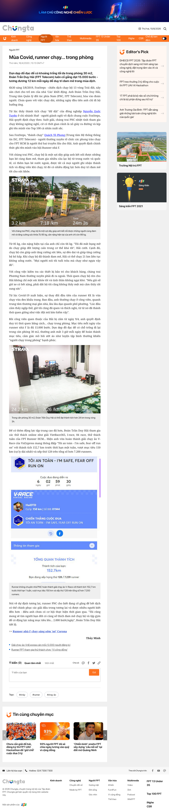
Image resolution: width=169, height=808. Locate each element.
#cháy (22, 689)
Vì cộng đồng (114, 789)
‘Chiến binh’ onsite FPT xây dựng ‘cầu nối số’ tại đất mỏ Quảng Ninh (88, 741)
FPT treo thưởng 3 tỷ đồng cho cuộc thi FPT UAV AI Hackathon (142, 83)
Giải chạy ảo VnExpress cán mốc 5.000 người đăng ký (40, 644)
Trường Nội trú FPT (130, 165)
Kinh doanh (14, 38)
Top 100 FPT (154, 788)
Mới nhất (49, 663)
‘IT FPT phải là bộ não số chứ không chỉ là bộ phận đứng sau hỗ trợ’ (142, 97)
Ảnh (129, 784)
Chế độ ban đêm (157, 38)
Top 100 (119, 38)
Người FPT (44, 38)
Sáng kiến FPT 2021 (131, 206)
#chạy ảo (51, 689)
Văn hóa (57, 38)
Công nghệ (29, 38)
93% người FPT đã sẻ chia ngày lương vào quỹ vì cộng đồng (54, 741)
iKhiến (111, 780)
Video (130, 780)
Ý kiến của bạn (54, 672)
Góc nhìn (93, 789)
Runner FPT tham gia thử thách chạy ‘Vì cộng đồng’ (39, 649)
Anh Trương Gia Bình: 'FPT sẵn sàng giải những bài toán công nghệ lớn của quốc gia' (142, 113)
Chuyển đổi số (76, 780)
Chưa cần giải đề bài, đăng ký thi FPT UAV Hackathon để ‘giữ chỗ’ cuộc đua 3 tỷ (20, 743)
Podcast (131, 789)
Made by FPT (75, 784)
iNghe (131, 38)
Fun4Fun (112, 784)
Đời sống (93, 784)
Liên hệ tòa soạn (12, 765)
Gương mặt (94, 780)
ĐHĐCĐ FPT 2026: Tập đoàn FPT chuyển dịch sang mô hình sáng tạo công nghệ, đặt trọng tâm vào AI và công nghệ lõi (142, 66)
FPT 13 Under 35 (103, 38)
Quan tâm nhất (32, 663)
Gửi (94, 672)
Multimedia (85, 38)
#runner (36, 689)
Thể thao (69, 38)
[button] (105, 730)
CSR (141, 38)
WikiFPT (131, 794)
